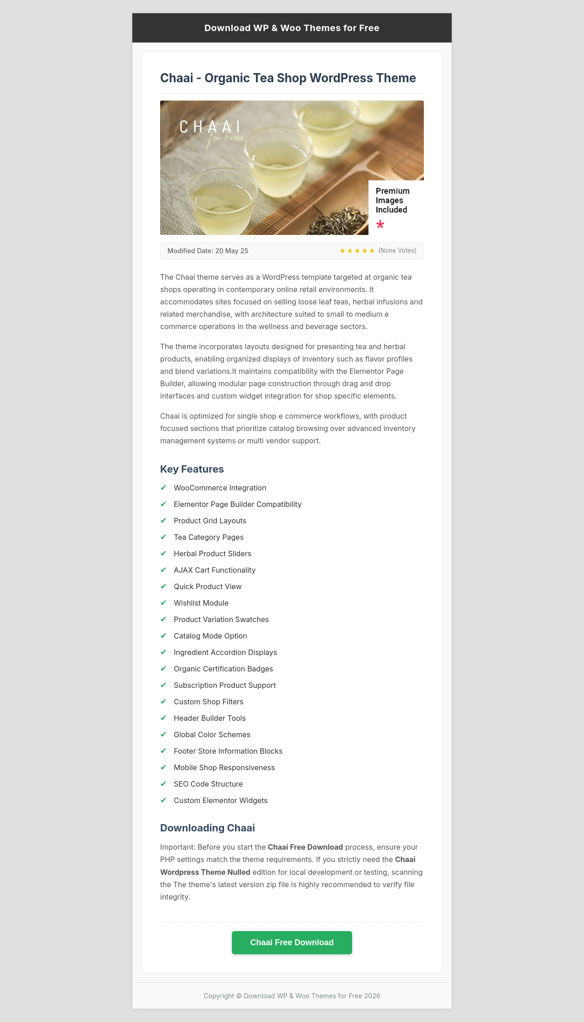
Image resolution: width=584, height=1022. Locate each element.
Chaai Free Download (292, 942)
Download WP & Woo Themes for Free (292, 27)
